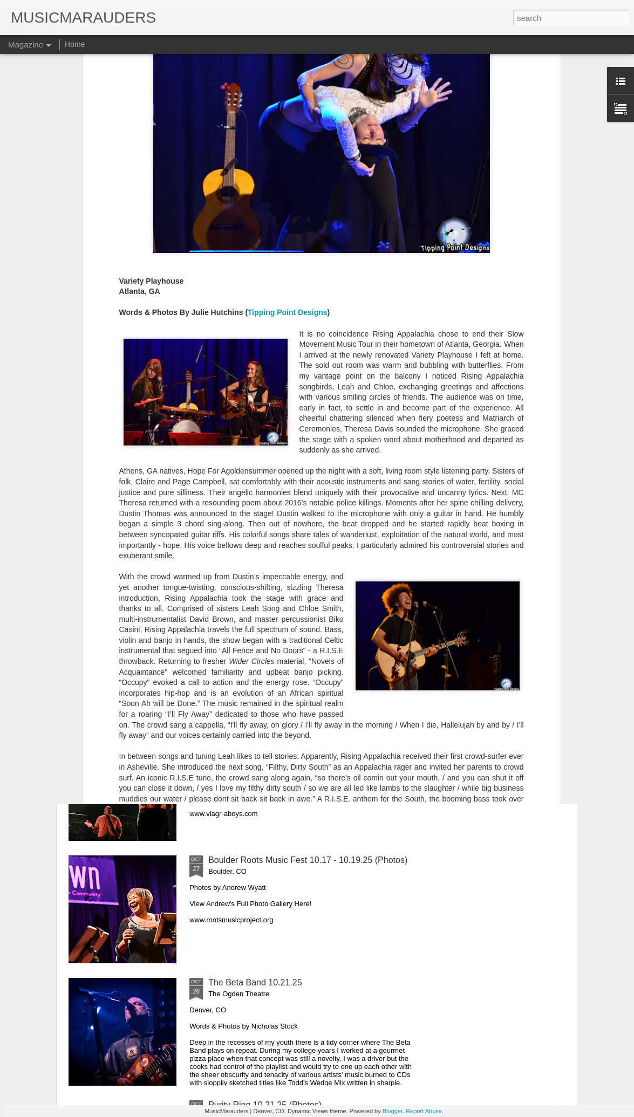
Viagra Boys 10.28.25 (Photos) (267, 737)
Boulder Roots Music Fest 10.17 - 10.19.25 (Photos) (307, 860)
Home (75, 44)
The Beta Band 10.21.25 (255, 982)
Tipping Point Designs (288, 173)
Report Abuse (424, 1111)
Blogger (393, 1111)
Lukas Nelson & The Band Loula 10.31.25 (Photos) (305, 615)
